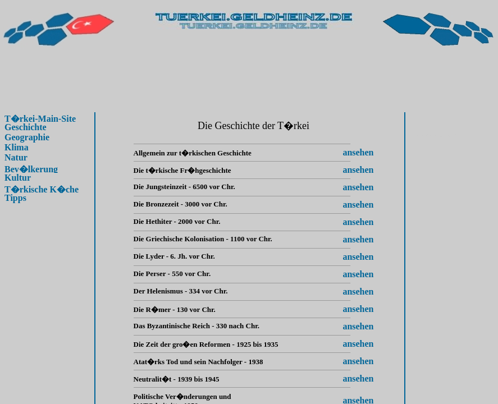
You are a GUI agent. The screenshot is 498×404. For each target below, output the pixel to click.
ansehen (357, 152)
